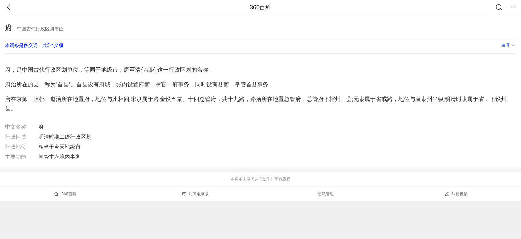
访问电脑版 (195, 194)
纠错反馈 (456, 193)
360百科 (260, 7)
